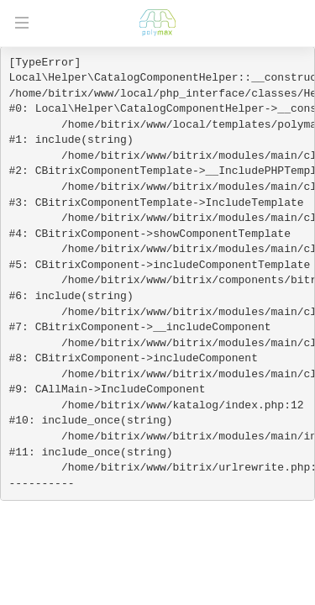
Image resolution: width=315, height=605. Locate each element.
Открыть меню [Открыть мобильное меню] (22, 23)
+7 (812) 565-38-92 (291, 22)
